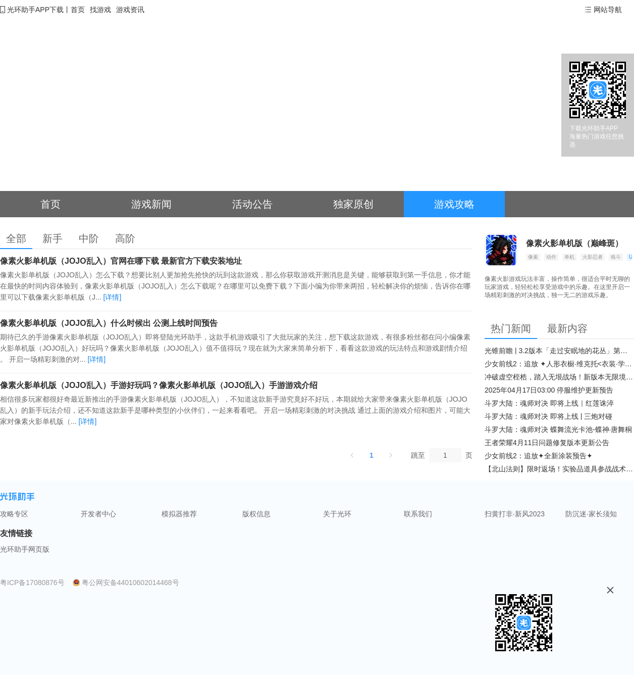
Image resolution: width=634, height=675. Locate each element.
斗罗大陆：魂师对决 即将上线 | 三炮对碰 (548, 416)
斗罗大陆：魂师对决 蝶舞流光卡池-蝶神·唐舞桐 (558, 429)
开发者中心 (98, 513)
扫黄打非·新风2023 (515, 513)
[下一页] (391, 455)
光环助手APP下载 (35, 10)
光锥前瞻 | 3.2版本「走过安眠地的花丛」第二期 (559, 350)
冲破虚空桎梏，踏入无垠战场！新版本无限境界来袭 (559, 376)
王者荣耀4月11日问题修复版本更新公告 (547, 442)
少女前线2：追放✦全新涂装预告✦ (539, 455)
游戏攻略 (454, 204)
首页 (78, 10)
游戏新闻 (151, 204)
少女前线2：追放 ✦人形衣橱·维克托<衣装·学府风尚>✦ (559, 363)
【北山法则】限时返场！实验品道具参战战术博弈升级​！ (559, 468)
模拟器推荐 (179, 513)
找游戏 (100, 10)
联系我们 (418, 513)
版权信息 (256, 513)
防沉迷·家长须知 (591, 513)
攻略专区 (14, 513)
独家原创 (353, 204)
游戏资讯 (130, 10)
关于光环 (337, 513)
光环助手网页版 (24, 549)
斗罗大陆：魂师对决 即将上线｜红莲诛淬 (549, 403)
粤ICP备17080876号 (32, 582)
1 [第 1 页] (371, 455)
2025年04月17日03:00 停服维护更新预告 (549, 390)
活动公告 (252, 204)
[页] (445, 455)
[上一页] (352, 455)
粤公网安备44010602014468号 (130, 582)
